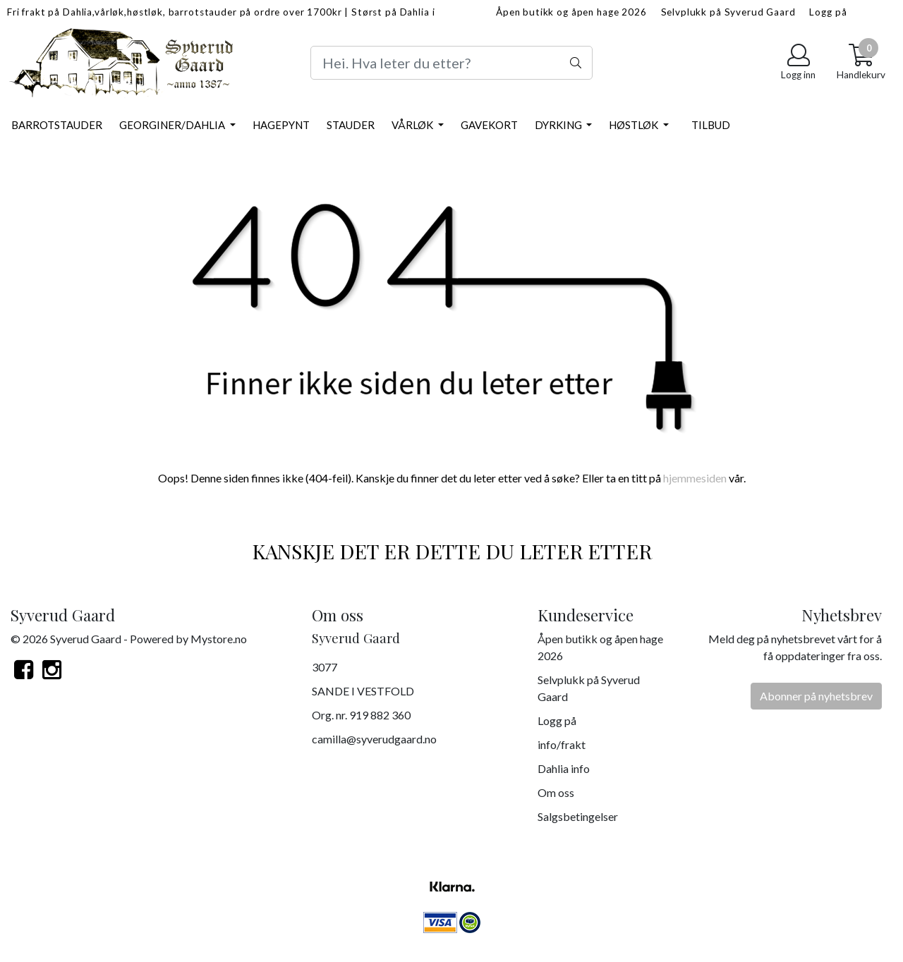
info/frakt (562, 744)
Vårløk (413, 124)
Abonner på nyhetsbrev (816, 695)
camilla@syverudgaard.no (374, 738)
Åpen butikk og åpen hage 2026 (571, 12)
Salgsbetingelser (578, 816)
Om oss (556, 792)
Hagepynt (281, 124)
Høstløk (634, 124)
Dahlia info (564, 768)
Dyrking (559, 124)
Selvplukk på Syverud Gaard (728, 12)
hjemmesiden (695, 478)
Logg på (828, 12)
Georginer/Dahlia (173, 124)
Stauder (351, 124)
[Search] (451, 63)
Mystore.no (218, 638)
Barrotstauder (56, 124)
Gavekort (489, 124)
